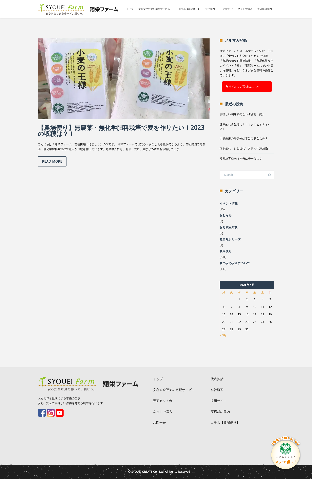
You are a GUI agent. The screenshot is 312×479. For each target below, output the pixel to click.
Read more (52, 161)
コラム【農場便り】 (189, 9)
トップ (130, 9)
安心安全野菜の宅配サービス (154, 9)
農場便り (226, 251)
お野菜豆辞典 (229, 227)
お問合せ (228, 9)
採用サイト (219, 400)
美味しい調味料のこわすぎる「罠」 (242, 114)
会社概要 (217, 390)
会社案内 (210, 9)
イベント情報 (229, 203)
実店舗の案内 (264, 9)
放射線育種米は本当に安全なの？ (241, 158)
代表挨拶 (217, 379)
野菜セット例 (162, 400)
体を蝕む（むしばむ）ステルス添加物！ (245, 148)
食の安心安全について (235, 263)
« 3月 (223, 335)
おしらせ (226, 215)
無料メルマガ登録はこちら (243, 86)
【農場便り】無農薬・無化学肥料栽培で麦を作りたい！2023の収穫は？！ (121, 130)
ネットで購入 (245, 9)
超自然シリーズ (230, 239)
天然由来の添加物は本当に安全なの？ (244, 138)
